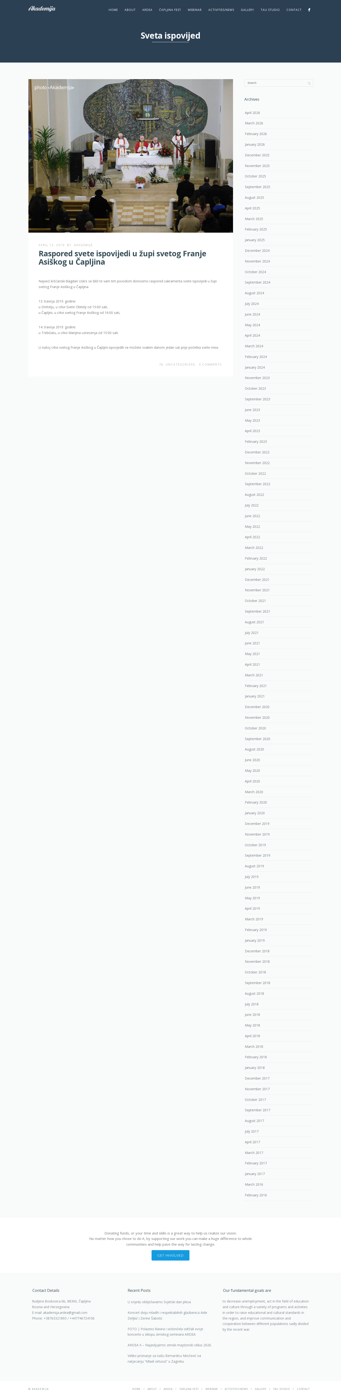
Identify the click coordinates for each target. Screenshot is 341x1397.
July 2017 (252, 1131)
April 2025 (252, 208)
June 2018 (252, 1014)
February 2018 (256, 1057)
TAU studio (270, 10)
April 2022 (252, 537)
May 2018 (252, 1025)
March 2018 (254, 1046)
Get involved (170, 1255)
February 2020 (256, 802)
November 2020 (257, 717)
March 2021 (254, 675)
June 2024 (252, 314)
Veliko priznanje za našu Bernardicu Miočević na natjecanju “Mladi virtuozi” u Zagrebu (164, 1358)
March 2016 (254, 1184)
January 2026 (255, 144)
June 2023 (252, 409)
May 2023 (252, 420)
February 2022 (256, 558)
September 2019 (257, 855)
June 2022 (252, 516)
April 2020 (252, 781)
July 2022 (252, 505)
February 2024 (256, 356)
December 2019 (257, 823)
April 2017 (252, 1142)
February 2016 (256, 1195)
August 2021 (254, 622)
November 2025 (257, 165)
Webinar (195, 10)
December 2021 (257, 579)
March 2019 (254, 919)
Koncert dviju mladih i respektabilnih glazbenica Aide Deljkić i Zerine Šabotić (167, 1315)
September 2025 (257, 187)
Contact (294, 10)
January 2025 (255, 240)
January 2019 (255, 940)
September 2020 (257, 739)
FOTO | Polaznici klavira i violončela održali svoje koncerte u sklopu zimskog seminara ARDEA (165, 1332)
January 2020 (255, 813)
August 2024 (254, 293)
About (130, 10)
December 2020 (257, 707)
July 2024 (252, 303)
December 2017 (257, 1078)
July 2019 (252, 876)
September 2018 (257, 983)
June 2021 (252, 643)
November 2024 (257, 261)
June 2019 (252, 887)
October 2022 (255, 473)
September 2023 (257, 399)
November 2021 (257, 590)
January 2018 (255, 1067)
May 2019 (252, 898)
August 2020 (254, 749)
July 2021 (252, 632)
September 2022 (257, 484)
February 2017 (256, 1163)
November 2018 (257, 961)
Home (113, 10)
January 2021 (255, 696)
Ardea (147, 10)
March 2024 (254, 346)
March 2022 (254, 547)
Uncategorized (180, 364)
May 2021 (252, 653)
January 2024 (255, 367)
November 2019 (257, 834)
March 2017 (254, 1152)
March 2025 (254, 219)
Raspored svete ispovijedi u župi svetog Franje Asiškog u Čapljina (122, 257)
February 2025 (256, 229)
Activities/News (221, 10)
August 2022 (254, 494)
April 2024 (252, 335)
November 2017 (257, 1089)
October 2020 (255, 728)
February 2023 (256, 441)
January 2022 (255, 569)
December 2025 (257, 155)
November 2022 (257, 463)
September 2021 (257, 611)
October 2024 (255, 272)
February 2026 (256, 133)
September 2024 (257, 282)
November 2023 (257, 377)
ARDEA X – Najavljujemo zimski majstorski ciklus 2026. (170, 1345)
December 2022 (257, 452)
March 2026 (254, 123)
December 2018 (257, 951)
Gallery (247, 10)
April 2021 (252, 664)
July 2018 (252, 1004)
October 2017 (255, 1099)
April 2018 (252, 1036)
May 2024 (252, 325)
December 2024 (257, 250)
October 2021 (255, 600)
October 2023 (255, 388)
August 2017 (254, 1120)
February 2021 (256, 685)
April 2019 (252, 908)
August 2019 (254, 866)
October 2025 (255, 176)
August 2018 (254, 993)
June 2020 (252, 760)
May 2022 (252, 526)
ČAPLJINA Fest (170, 10)
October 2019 (255, 845)
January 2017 (255, 1173)
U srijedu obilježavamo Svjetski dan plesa (159, 1302)
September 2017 (257, 1110)
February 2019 (256, 929)
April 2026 (252, 112)
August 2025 (254, 197)
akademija (83, 245)
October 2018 (255, 972)
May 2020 (252, 770)
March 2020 (254, 792)
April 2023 (252, 431)
